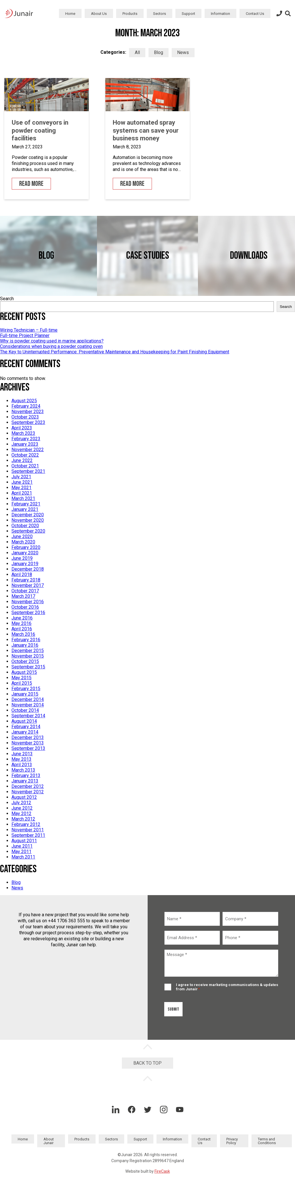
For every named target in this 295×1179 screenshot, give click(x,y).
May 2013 (21, 759)
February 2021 (25, 504)
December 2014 (27, 699)
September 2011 (28, 835)
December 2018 (27, 569)
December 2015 (27, 650)
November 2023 (27, 411)
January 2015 (24, 694)
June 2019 (22, 558)
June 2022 (22, 460)
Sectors (159, 13)
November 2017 (27, 585)
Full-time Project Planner (25, 335)
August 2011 (24, 840)
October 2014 (25, 710)
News (183, 52)
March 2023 (23, 433)
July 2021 (21, 476)
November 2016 (27, 601)
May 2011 (21, 851)
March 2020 (23, 542)
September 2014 (28, 715)
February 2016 (25, 639)
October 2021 (25, 466)
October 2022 (25, 455)
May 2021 (21, 487)
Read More (31, 184)
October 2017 (25, 591)
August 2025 (24, 400)
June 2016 (22, 618)
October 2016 (25, 607)
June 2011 (22, 846)
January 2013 (24, 781)
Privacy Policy (232, 1141)
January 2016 (24, 645)
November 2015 (27, 656)
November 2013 (27, 743)
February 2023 (25, 438)
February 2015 (25, 688)
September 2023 (28, 422)
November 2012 (27, 791)
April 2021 (21, 493)
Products (129, 13)
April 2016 (21, 629)
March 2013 (23, 770)
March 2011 (23, 857)
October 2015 (25, 661)
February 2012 (25, 824)
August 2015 (24, 672)
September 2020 (28, 531)
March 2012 (23, 819)
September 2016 (28, 612)
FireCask (162, 1171)
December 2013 (27, 737)
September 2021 (28, 471)
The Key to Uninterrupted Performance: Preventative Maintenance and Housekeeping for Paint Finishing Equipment (114, 352)
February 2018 (25, 580)
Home (70, 13)
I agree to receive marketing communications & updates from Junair (227, 987)
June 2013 (22, 753)
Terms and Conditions (267, 1141)
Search (7, 298)
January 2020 (24, 552)
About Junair (48, 1141)
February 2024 (25, 406)
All (137, 52)
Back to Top (147, 1063)
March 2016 (23, 634)
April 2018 (21, 574)
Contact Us (255, 13)
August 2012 (24, 797)
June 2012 (22, 808)
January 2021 (24, 509)
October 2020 (25, 525)
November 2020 (27, 520)
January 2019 (24, 563)
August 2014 (24, 721)
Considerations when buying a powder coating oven (51, 346)
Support (188, 13)
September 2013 (28, 748)
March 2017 (23, 596)
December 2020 (27, 514)
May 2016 (21, 623)
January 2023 (24, 444)
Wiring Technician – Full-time (29, 330)
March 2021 (23, 498)
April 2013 (21, 764)
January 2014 (24, 732)
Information (220, 13)
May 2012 (21, 813)
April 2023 (21, 428)
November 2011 (27, 830)
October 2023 (25, 417)
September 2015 (28, 667)
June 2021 (22, 482)
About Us (99, 13)
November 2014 (27, 705)
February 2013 (25, 775)
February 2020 (25, 547)
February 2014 (25, 726)
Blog (158, 52)
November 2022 (27, 449)
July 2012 (21, 802)
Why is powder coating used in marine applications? (52, 341)
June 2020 (22, 536)
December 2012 (27, 786)
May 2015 (21, 677)
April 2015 (21, 683)
